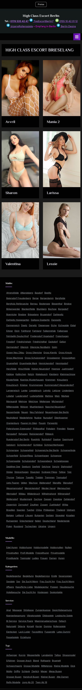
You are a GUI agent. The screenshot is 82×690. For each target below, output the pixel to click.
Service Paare (25, 621)
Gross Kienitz (50, 352)
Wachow (33, 482)
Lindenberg (68, 390)
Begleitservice (42, 576)
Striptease (28, 610)
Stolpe (9, 472)
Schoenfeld (12, 455)
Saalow (57, 439)
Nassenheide (13, 412)
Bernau (34, 303)
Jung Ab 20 (28, 682)
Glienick (24, 347)
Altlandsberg (26, 292)
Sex (18, 581)
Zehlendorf (69, 499)
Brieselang (33, 314)
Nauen (24, 412)
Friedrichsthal (40, 341)
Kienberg (53, 374)
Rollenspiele (59, 626)
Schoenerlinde (68, 450)
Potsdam (50, 428)
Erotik (54, 576)
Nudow (37, 417)
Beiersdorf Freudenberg (18, 298)
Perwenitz (52, 423)
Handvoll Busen (31, 677)
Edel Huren (12, 547)
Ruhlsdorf (46, 439)
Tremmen (50, 477)
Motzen (24, 406)
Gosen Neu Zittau (15, 352)
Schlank (26, 671)
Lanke (24, 390)
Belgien (10, 515)
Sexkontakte (56, 592)
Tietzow (20, 477)
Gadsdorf (53, 341)
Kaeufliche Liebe (24, 587)
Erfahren (10, 660)
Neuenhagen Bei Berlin (57, 412)
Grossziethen (68, 358)
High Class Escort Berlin (41, 16)
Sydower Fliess (49, 472)
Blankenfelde (28, 309)
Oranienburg (12, 423)
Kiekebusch (42, 374)
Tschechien (31, 526)
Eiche (54, 325)
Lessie (52, 264)
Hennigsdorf (62, 363)
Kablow (10, 374)
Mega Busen (55, 671)
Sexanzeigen (65, 576)
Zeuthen (34, 504)
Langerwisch (13, 390)
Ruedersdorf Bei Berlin (17, 439)
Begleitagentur (13, 576)
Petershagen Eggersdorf (18, 428)
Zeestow (57, 499)
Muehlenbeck (37, 406)
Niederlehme (26, 417)
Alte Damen (63, 677)
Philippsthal (39, 428)
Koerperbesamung (15, 615)
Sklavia (21, 626)
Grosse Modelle (32, 666)
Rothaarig (45, 660)
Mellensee (45, 401)
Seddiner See (13, 466)
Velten (24, 482)
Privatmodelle (58, 553)
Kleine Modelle (61, 666)
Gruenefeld (12, 363)
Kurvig (22, 655)
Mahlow (49, 396)
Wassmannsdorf (14, 488)
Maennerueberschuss (46, 621)
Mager (44, 671)
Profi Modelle (27, 553)
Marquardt (11, 401)
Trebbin (39, 477)
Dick (73, 666)
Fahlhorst (26, 331)
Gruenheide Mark (28, 363)
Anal (8, 610)
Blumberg (41, 309)
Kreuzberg (62, 379)
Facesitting (37, 632)
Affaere (10, 587)
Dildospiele (48, 615)
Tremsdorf (61, 477)
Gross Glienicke (34, 352)
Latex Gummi (63, 632)
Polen (9, 526)
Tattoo (57, 655)
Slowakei (60, 515)
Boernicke (11, 314)
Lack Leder (24, 632)
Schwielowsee (61, 461)
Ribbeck (49, 434)
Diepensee (43, 325)
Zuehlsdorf (55, 504)
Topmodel (25, 558)
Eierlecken (11, 632)
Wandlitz (57, 482)
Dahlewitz (58, 314)
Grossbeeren (53, 358)
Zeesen (47, 499)
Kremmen (50, 379)
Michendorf (57, 401)
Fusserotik (50, 632)
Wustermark (26, 499)
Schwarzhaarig (14, 666)
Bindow (68, 303)
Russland (18, 526)
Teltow (62, 472)
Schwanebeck (44, 461)
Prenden (61, 428)
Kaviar (39, 626)
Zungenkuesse (43, 610)
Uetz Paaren (12, 482)
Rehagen (23, 434)
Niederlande (63, 521)
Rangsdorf (11, 434)
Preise (41, 4)
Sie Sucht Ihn (29, 592)
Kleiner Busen (48, 677)
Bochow (52, 309)
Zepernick (11, 504)
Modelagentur (41, 587)
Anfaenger (11, 655)
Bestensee (44, 303)
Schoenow (56, 455)
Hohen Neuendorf (40, 369)
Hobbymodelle (41, 547)
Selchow (46, 466)
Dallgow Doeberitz (40, 320)
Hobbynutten (56, 547)
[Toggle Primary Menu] (76, 36)
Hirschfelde (24, 369)
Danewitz (56, 320)
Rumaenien (12, 521)
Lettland (19, 515)
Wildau (22, 493)
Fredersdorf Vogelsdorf (42, 336)
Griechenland (26, 521)
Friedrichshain (24, 341)
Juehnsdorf (67, 369)
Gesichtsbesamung (62, 610)
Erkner (9, 331)
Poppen (54, 587)
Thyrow (10, 477)
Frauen (44, 558)
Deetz (24, 325)
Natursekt (11, 626)
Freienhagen (62, 336)
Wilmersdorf (64, 493)
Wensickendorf (32, 488)
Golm (54, 347)
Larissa (53, 193)
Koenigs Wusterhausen (32, 379)
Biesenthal (57, 303)
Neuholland (12, 417)
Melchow (33, 401)
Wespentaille (33, 655)
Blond (36, 660)
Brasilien (10, 510)
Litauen (29, 515)
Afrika (65, 504)
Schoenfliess (26, 455)
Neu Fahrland (37, 412)
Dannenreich (13, 325)
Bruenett (56, 660)
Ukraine (42, 526)
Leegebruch (35, 390)
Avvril (10, 122)
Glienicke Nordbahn (40, 347)
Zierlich (35, 671)
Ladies (35, 558)
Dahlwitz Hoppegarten (17, 320)
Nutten (68, 547)
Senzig (55, 466)
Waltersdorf (45, 482)
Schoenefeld (26, 450)
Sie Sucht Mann (30, 581)
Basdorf (39, 292)
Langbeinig (47, 655)
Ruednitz (35, 439)
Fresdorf (10, 341)
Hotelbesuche (13, 592)
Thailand (60, 510)
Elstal (73, 325)
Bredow (22, 314)
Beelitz (47, 292)
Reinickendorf (36, 434)
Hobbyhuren (25, 547)
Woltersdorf (12, 499)
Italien (38, 521)
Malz (57, 396)
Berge (35, 298)
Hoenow (55, 369)
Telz (69, 472)
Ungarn (51, 526)
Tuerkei (30, 510)
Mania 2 (53, 122)
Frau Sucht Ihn (47, 581)
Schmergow (12, 450)
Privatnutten (12, 553)
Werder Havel (48, 488)
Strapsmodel (68, 655)
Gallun (62, 341)
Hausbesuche (67, 587)
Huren (61, 558)
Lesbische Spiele (64, 615)
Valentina (12, 264)
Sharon (11, 193)
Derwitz (33, 325)
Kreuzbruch (12, 385)
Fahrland (36, 331)
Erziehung (25, 637)
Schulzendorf (29, 461)
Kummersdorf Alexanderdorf (59, 385)
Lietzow (56, 390)
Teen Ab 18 (41, 682)
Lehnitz (47, 390)
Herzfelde (11, 369)
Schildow (38, 445)
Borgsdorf (63, 309)
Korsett (30, 626)
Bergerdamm (47, 298)
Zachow (38, 499)
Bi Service (11, 621)
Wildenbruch (33, 493)
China (39, 510)
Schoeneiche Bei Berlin (47, 450)
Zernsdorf (23, 504)
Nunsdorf (48, 417)
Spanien (21, 510)
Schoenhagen (42, 455)
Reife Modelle (13, 682)
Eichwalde (63, 325)
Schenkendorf (24, 445)
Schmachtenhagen (54, 445)
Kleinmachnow (67, 374)
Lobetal (10, 396)
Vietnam (71, 510)
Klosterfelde (12, 379)
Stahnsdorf (66, 466)
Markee (65, 396)
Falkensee (62, 331)
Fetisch (62, 621)
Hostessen (42, 592)
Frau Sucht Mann (65, 581)
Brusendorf (46, 314)
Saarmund (67, 439)
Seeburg (26, 466)
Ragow (70, 428)
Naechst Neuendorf (55, 406)
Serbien (50, 515)
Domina (48, 626)
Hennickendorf (46, 363)
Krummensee (36, 385)
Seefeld (36, 466)
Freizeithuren (42, 553)
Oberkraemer (61, 417)
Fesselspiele (12, 637)
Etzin (17, 331)
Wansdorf (68, 482)
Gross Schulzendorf (35, 358)
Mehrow (23, 401)
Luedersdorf (21, 396)
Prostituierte (12, 558)
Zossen (44, 504)
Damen (53, 558)
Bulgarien (39, 515)
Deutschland (49, 521)
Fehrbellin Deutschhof (17, 336)
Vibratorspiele (34, 615)
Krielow (24, 385)
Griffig (17, 671)
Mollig (9, 671)
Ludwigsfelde (36, 396)
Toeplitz (30, 477)
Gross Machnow (14, 358)
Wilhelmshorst (49, 493)
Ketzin (31, 374)
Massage (17, 610)
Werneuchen (63, 488)
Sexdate (10, 581)
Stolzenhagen (21, 472)
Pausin (42, 423)
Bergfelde (60, 298)
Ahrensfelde (12, 292)
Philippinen (49, 510)
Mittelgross (46, 666)
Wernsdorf (11, 493)
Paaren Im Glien (29, 423)
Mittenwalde (12, 406)
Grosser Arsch (24, 660)
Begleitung (28, 576)
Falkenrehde (49, 331)
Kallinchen (20, 374)
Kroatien (70, 515)
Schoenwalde (13, 461)
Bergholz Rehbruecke (17, 303)
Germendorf (12, 347)
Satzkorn (10, 445)
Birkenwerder (13, 309)
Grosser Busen (13, 677)
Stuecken (35, 472)
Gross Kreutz (65, 352)
